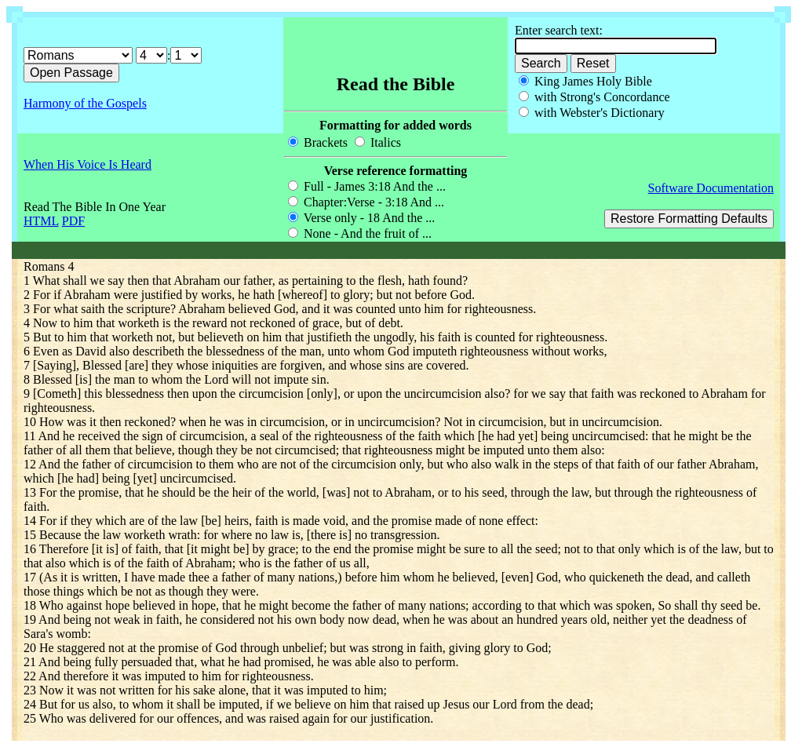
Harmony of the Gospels (85, 103)
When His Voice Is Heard (87, 164)
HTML (41, 221)
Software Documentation (711, 188)
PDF (73, 221)
